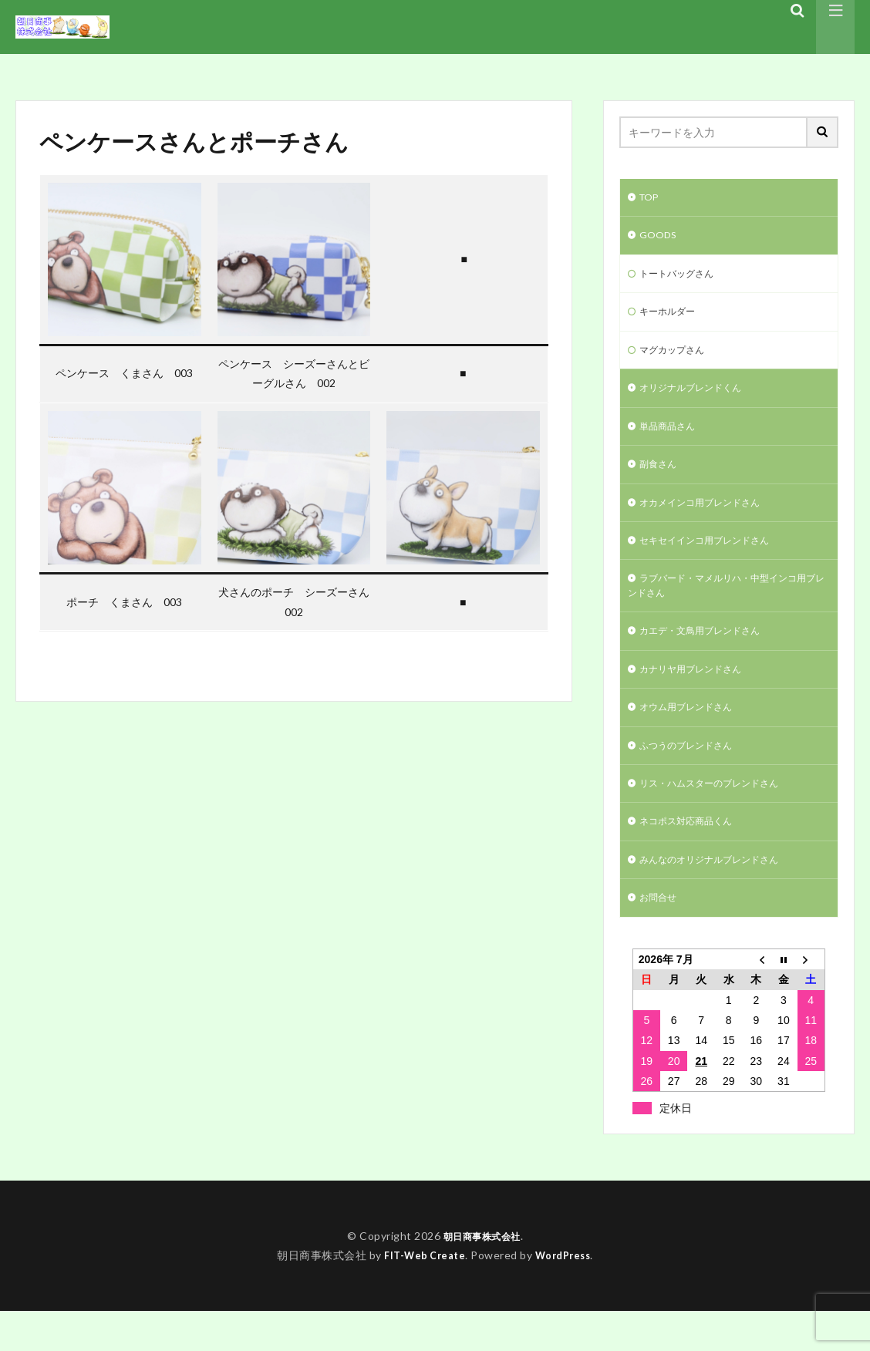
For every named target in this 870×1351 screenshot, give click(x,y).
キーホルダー (671, 318)
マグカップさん (677, 359)
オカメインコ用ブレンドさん (709, 519)
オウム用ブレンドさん (693, 736)
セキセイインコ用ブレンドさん (715, 559)
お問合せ (661, 936)
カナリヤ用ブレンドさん (698, 695)
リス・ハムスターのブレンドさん (720, 816)
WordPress (566, 1294)
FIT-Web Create (421, 1294)
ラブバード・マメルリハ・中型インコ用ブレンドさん (725, 607)
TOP (651, 198)
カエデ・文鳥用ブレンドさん (709, 655)
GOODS (659, 238)
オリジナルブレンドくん (698, 399)
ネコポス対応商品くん (693, 856)
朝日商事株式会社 (482, 1275)
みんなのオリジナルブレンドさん (720, 896)
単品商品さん (671, 439)
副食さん (661, 479)
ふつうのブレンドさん (693, 776)
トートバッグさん (682, 278)
